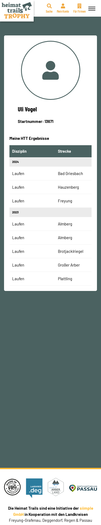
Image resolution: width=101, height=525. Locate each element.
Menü (91, 5)
